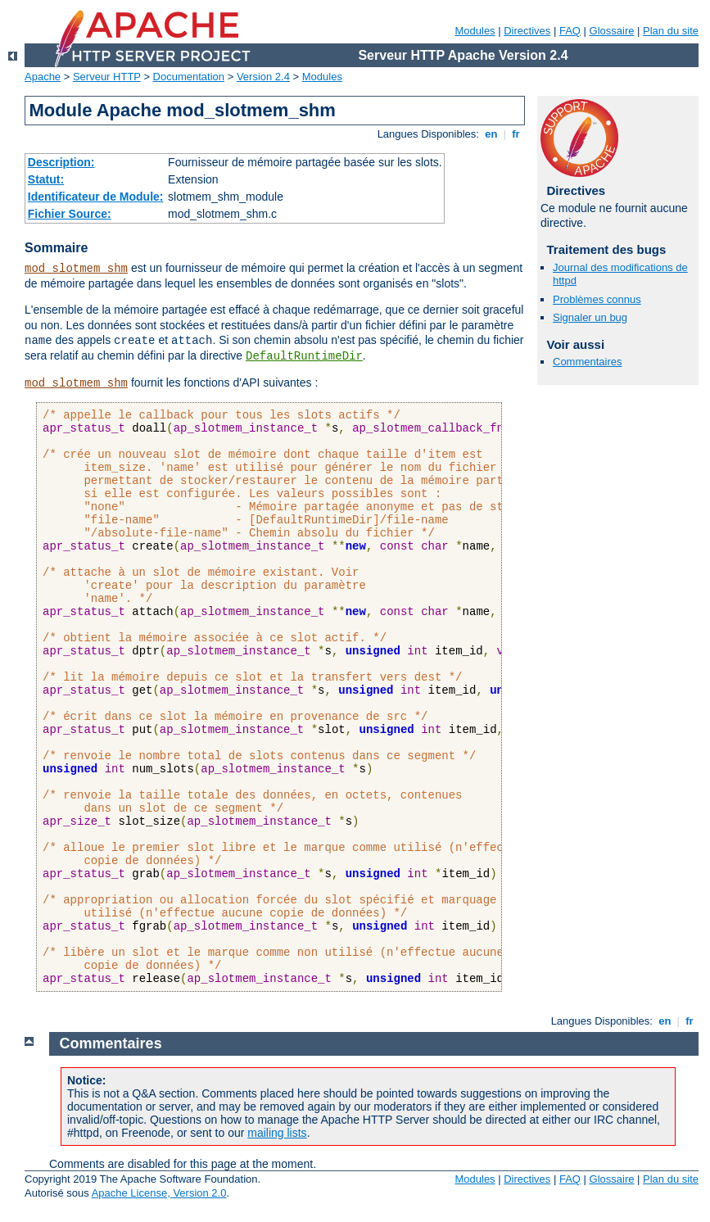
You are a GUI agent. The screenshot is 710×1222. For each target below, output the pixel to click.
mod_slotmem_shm (76, 268)
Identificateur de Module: (96, 196)
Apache (43, 76)
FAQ (570, 31)
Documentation (188, 76)
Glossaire (612, 31)
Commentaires (587, 361)
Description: (61, 162)
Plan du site (671, 31)
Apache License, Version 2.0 (159, 1193)
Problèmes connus (597, 299)
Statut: (46, 179)
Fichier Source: (69, 213)
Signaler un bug (590, 317)
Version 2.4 (263, 76)
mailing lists (276, 1132)
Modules (474, 31)
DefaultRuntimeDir (304, 356)
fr (516, 134)
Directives (527, 31)
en (491, 134)
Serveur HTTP (107, 76)
